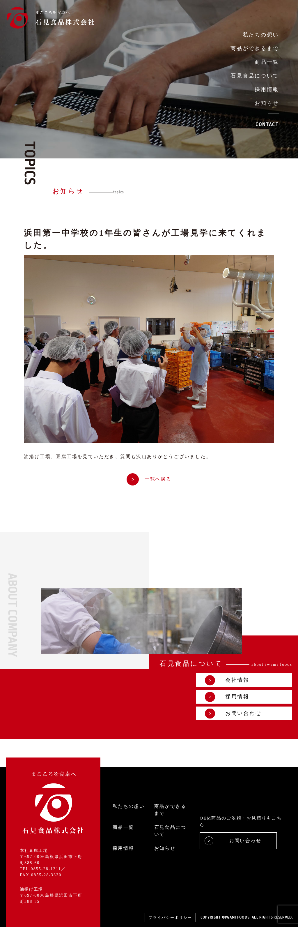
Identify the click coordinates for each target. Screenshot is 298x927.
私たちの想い (261, 35)
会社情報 (227, 680)
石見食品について (254, 76)
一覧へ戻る (148, 478)
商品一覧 (267, 62)
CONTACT (267, 124)
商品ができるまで (254, 48)
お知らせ (267, 103)
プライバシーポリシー (170, 918)
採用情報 (267, 89)
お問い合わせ (233, 714)
